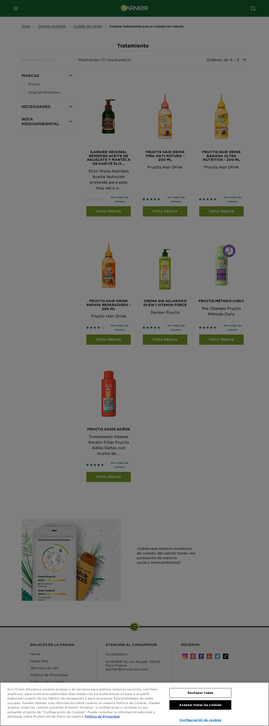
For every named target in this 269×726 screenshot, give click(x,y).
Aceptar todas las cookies (200, 705)
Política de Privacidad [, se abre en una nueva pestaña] (102, 716)
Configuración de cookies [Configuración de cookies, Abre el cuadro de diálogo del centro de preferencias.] (200, 720)
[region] (134, 704)
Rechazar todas (200, 693)
